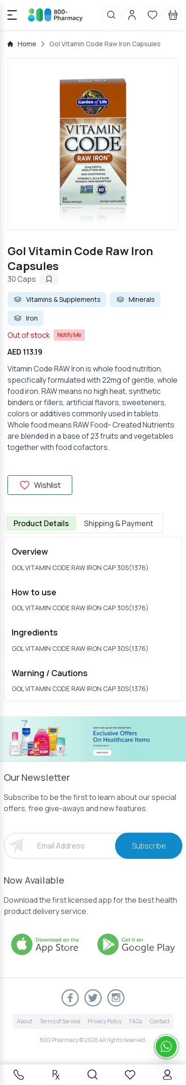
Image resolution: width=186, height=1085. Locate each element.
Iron (25, 318)
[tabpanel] (93, 619)
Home (27, 43)
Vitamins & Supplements (57, 299)
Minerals (135, 299)
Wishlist (40, 485)
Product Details (41, 523)
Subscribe (149, 846)
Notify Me (69, 335)
